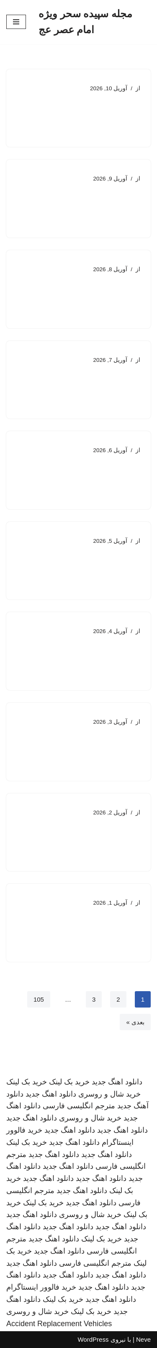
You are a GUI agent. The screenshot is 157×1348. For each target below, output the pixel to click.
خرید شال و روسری (109, 1094)
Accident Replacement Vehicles (59, 1323)
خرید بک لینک (69, 1082)
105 (38, 999)
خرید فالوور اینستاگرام (41, 1287)
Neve (143, 1339)
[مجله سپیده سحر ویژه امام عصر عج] (95, 22)
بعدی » (135, 1022)
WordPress (92, 1339)
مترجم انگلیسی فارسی (79, 1106)
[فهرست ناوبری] (16, 22)
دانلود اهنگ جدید (117, 1082)
